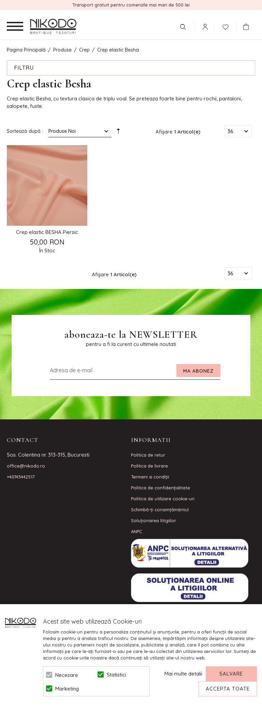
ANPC (136, 531)
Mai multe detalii (183, 673)
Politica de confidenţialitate (160, 487)
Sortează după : (25, 131)
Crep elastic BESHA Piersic (47, 232)
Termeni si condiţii (150, 476)
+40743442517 (21, 476)
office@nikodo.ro (26, 466)
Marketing (67, 688)
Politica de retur (148, 455)
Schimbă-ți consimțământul (160, 509)
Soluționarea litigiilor (153, 520)
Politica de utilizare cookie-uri (162, 498)
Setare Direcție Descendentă (118, 132)
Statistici (116, 674)
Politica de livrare (149, 466)
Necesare (66, 675)
